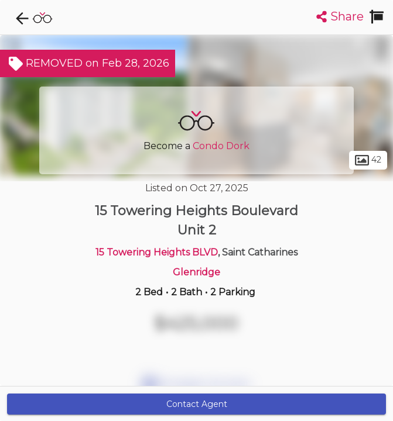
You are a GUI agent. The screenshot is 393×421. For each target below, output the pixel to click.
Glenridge (196, 272)
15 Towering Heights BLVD (156, 252)
